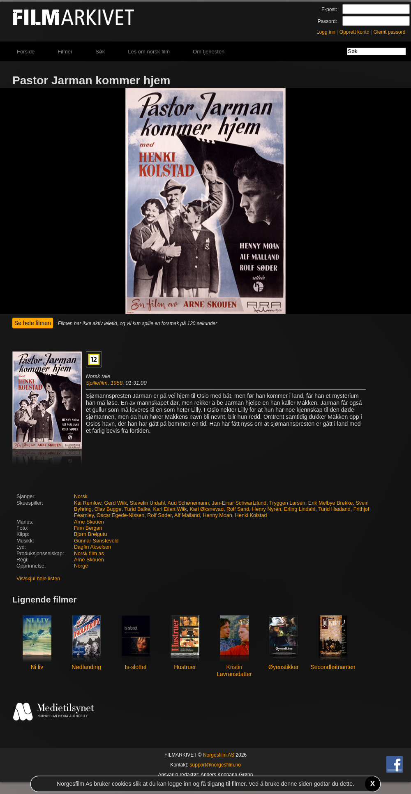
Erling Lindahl (299, 509)
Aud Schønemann (188, 503)
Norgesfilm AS (218, 755)
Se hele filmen (32, 323)
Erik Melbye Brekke (330, 503)
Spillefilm (97, 383)
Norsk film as (89, 553)
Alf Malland (187, 515)
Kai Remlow (88, 503)
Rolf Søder (159, 515)
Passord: (327, 21)
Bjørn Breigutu (90, 534)
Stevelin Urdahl (147, 503)
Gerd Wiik (115, 503)
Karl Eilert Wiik (170, 509)
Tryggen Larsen (287, 503)
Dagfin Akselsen (92, 547)
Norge (81, 566)
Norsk (81, 496)
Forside (26, 51)
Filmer (65, 51)
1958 (116, 383)
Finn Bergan (88, 528)
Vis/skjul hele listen (38, 579)
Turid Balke (137, 509)
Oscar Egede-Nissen (120, 515)
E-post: (329, 9)
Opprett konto (354, 32)
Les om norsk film (149, 51)
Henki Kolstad (251, 515)
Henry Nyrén (266, 509)
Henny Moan (217, 515)
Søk (100, 51)
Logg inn (325, 32)
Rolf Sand (237, 509)
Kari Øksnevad (206, 509)
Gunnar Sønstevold (96, 541)
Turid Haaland (334, 509)
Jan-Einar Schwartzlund (239, 503)
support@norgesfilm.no (215, 765)
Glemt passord (389, 32)
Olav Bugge (108, 509)
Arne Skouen (89, 522)
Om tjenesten (208, 51)
